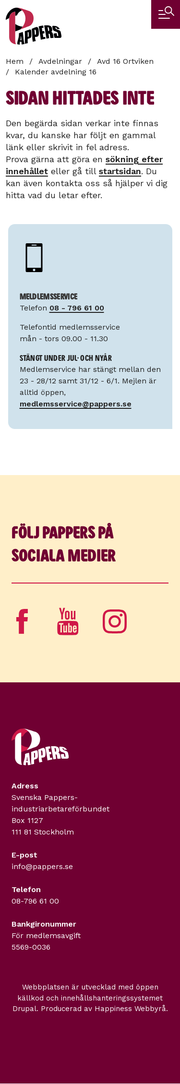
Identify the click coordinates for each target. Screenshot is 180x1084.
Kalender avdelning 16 (55, 71)
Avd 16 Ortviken (125, 61)
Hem (15, 61)
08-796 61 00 (35, 900)
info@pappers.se (42, 866)
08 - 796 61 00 (76, 307)
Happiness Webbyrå (130, 1008)
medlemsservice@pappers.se (76, 403)
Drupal (24, 1008)
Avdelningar (60, 61)
